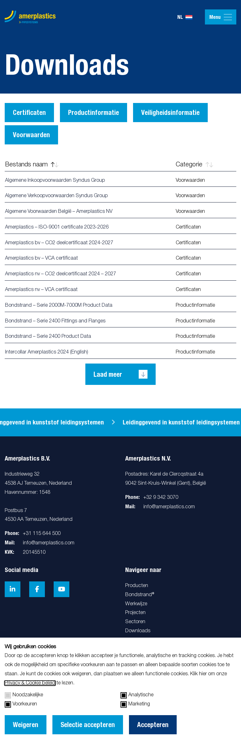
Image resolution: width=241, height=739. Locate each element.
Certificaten (29, 112)
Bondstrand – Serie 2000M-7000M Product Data (58, 305)
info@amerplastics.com (48, 543)
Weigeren (25, 725)
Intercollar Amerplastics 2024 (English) (46, 352)
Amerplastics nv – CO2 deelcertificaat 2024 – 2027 (60, 274)
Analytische (136, 695)
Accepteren (153, 725)
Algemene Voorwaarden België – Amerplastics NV (58, 211)
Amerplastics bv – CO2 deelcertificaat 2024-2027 (59, 243)
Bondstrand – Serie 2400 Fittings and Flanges (55, 321)
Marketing (135, 704)
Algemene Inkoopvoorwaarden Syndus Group (55, 180)
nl (184, 17)
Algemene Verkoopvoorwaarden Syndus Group (56, 196)
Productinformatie (93, 112)
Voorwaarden (31, 135)
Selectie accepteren (88, 725)
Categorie (194, 165)
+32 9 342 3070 (160, 497)
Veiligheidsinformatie (170, 112)
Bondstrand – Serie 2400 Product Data (48, 336)
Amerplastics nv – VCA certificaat (41, 290)
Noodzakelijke (24, 695)
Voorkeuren (21, 704)
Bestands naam (31, 165)
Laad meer (108, 374)
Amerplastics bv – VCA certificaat (41, 258)
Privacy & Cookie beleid (30, 683)
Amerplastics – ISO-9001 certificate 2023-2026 (57, 227)
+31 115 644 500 (42, 533)
